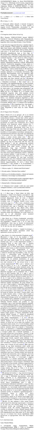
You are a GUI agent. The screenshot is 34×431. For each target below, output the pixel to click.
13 (23, 344)
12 (26, 317)
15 (1, 401)
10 (14, 263)
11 (23, 290)
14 (1, 372)
